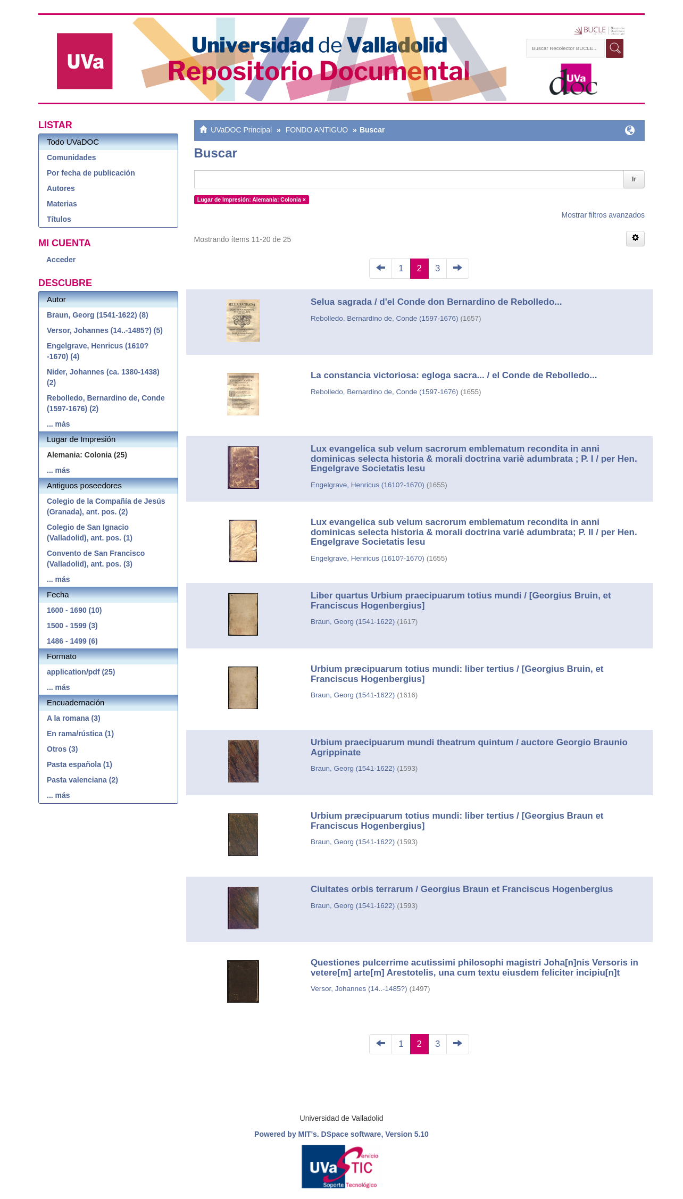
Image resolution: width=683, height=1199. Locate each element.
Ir (634, 179)
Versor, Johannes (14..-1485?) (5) (105, 330)
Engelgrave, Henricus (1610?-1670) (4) (97, 351)
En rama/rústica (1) (80, 733)
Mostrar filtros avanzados (603, 215)
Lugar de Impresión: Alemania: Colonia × (251, 199)
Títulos (59, 219)
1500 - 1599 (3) (72, 625)
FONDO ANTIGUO (317, 130)
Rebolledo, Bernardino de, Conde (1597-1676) (385, 318)
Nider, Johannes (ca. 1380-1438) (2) (103, 377)
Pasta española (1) (79, 764)
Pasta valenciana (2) (82, 780)
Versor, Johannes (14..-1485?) (359, 989)
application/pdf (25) (81, 672)
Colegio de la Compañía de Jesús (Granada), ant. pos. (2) (106, 506)
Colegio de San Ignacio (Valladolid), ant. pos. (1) (89, 532)
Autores (61, 188)
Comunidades (71, 157)
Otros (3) (62, 749)
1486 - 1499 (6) (72, 641)
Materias (62, 203)
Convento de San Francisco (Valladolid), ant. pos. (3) (96, 558)
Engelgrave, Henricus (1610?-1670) (367, 485)
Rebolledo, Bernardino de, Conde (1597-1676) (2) (106, 403)
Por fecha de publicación (91, 173)
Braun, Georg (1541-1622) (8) (97, 315)
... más (58, 424)
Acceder (61, 259)
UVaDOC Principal (241, 130)
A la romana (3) (74, 718)
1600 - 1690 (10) (74, 610)
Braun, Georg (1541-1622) (353, 622)
